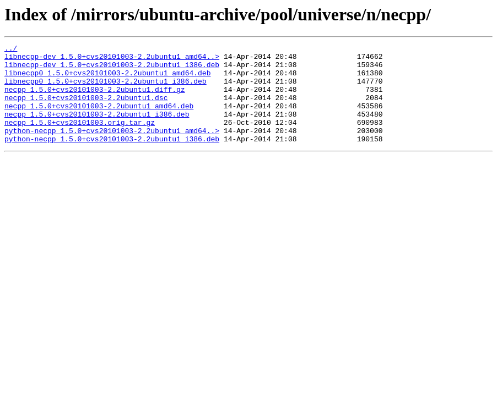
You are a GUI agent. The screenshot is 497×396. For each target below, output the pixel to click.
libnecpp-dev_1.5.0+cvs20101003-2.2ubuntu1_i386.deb (111, 69)
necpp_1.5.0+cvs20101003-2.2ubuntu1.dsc (86, 109)
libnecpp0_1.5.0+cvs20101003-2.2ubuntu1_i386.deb (105, 89)
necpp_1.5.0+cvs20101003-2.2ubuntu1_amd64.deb (98, 119)
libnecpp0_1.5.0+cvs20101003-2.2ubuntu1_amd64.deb (107, 79)
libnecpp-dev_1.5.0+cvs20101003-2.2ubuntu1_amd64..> (111, 59)
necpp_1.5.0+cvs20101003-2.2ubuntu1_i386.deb (96, 129)
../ (10, 49)
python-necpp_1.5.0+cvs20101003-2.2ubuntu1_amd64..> (111, 148)
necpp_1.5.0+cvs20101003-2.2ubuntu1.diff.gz (94, 99)
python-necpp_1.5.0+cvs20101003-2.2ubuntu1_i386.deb (111, 158)
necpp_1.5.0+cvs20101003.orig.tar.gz (79, 139)
